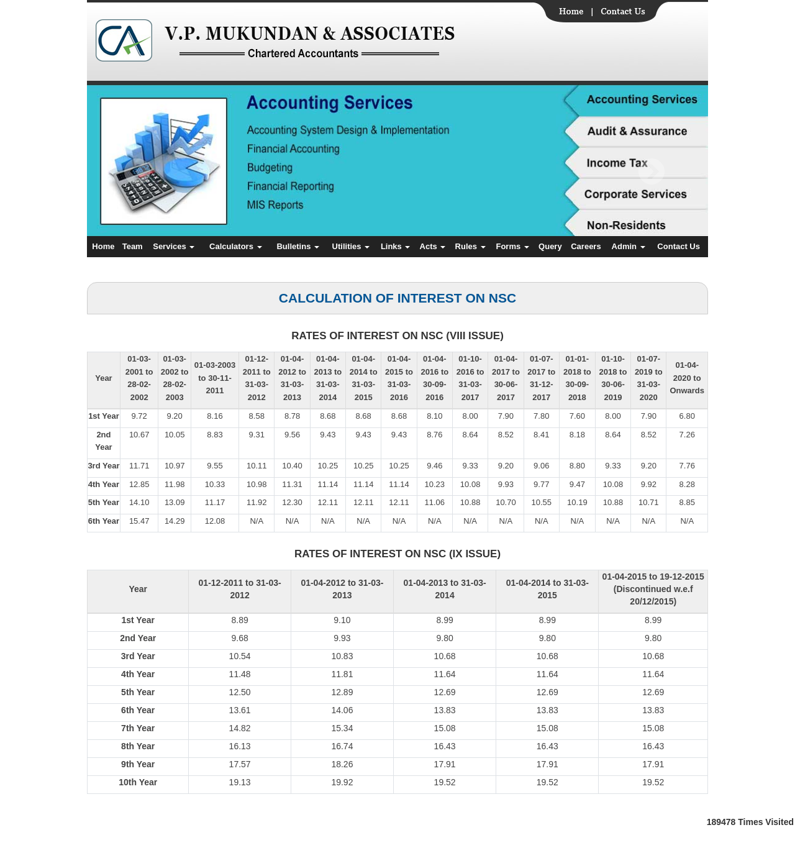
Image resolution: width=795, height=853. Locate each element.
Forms (512, 246)
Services (173, 246)
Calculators (235, 246)
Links (396, 246)
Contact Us (678, 246)
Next (651, 171)
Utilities (351, 246)
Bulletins (297, 246)
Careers (586, 246)
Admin (628, 246)
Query (550, 246)
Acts (433, 246)
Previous (137, 171)
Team (132, 246)
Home (103, 246)
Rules (470, 246)
